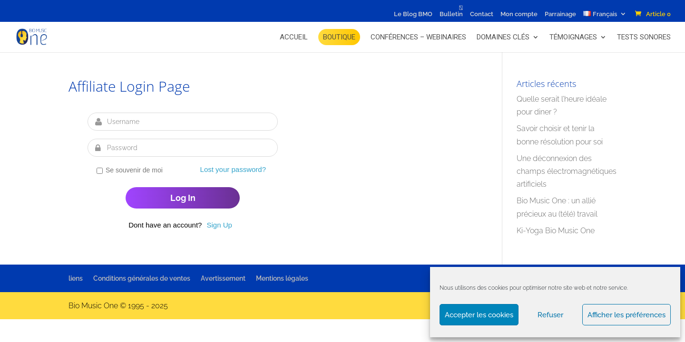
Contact (481, 14)
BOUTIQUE (339, 37)
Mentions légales (282, 278)
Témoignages (573, 37)
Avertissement (223, 278)
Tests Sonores (644, 37)
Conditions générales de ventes (141, 278)
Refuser (550, 315)
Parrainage (560, 14)
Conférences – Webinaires (418, 37)
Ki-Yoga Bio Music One (556, 230)
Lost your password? (233, 169)
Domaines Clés (503, 37)
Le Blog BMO (413, 14)
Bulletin (451, 14)
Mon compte (519, 14)
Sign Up (219, 225)
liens (75, 278)
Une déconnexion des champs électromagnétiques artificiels (566, 171)
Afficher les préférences (626, 315)
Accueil (294, 37)
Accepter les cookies (479, 315)
